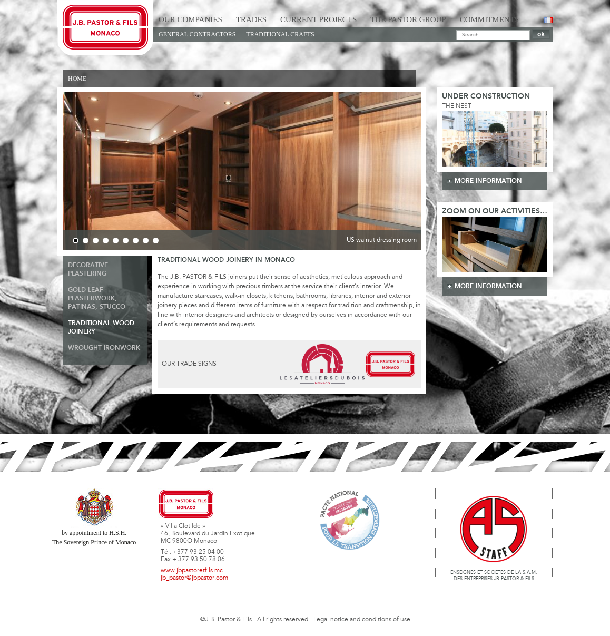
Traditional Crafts (280, 34)
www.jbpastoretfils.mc (192, 570)
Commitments (489, 19)
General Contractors (197, 34)
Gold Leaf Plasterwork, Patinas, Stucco (96, 298)
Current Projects (318, 19)
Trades (251, 19)
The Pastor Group (408, 19)
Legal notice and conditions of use (361, 619)
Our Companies (190, 19)
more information (488, 181)
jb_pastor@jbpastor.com (194, 578)
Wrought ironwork (104, 348)
